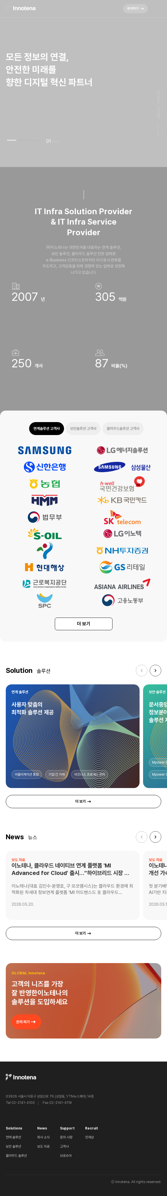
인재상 (89, 1137)
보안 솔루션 (13, 1146)
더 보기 (83, 624)
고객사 (64, 1146)
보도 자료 (43, 1146)
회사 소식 (43, 1137)
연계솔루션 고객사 (46, 428)
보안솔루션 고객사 (83, 428)
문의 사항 (66, 1137)
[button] (155, 670)
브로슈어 (66, 1156)
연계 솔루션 (13, 1137)
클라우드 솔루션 (16, 1156)
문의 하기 (26, 1021)
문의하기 (136, 8)
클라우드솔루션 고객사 (123, 428)
